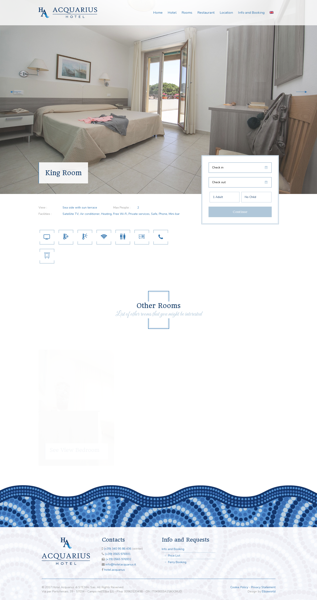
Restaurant (206, 12)
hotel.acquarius (114, 570)
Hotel (172, 12)
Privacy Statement (263, 587)
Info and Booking (251, 12)
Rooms (187, 12)
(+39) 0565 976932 (118, 559)
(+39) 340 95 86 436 (117, 549)
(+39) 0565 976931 (118, 554)
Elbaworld (269, 591)
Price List (174, 556)
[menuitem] (272, 12)
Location (226, 12)
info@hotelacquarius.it (121, 564)
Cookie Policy (239, 587)
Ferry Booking (177, 562)
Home (158, 12)
